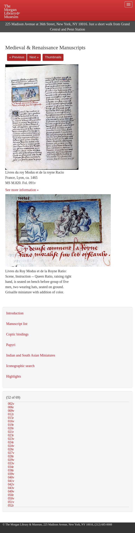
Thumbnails (53, 57)
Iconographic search (20, 366)
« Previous (16, 57)
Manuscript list (16, 324)
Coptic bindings (17, 334)
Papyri (10, 345)
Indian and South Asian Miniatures (30, 355)
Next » (33, 57)
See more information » (21, 190)
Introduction (15, 313)
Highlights (13, 376)
